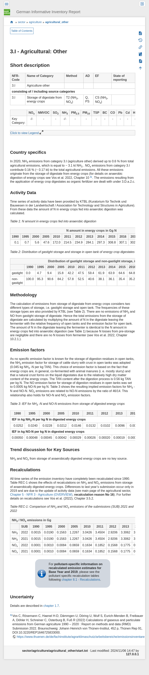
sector (21, 22)
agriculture (35, 22)
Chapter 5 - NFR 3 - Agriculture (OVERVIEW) (41, 494)
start (11, 22)
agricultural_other (56, 22)
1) (91, 177)
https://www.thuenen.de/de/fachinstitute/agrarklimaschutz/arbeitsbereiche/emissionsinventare (81, 636)
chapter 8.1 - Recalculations (81, 579)
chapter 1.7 (51, 605)
